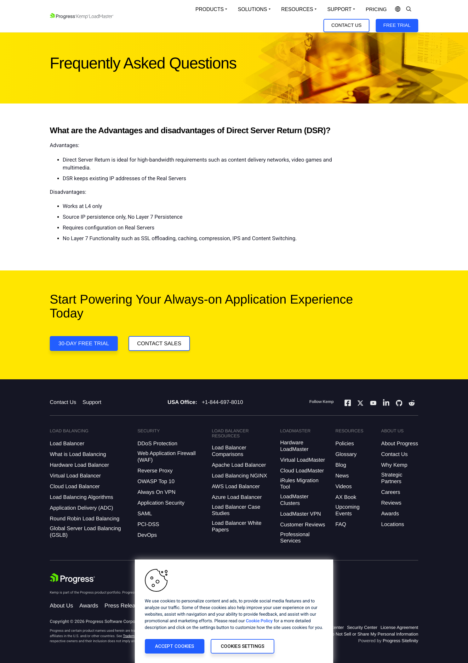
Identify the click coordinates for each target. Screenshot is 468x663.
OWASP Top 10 (155, 481)
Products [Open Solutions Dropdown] (210, 9)
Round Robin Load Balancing (84, 519)
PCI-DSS (148, 524)
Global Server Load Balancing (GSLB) (85, 531)
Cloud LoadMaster (302, 471)
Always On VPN (156, 492)
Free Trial (396, 25)
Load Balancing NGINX (239, 476)
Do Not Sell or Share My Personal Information (373, 633)
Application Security (160, 503)
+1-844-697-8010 (222, 402)
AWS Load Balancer (236, 486)
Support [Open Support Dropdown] (339, 9)
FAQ (340, 524)
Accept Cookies (174, 646)
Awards (390, 514)
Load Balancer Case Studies (236, 510)
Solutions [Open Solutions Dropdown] (252, 9)
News (342, 476)
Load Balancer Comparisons (229, 451)
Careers (390, 492)
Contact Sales (159, 343)
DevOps (147, 535)
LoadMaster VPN (300, 514)
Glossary (346, 454)
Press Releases (124, 605)
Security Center (362, 627)
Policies (344, 444)
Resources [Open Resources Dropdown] (297, 9)
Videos (343, 486)
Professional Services (295, 537)
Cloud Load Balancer (75, 486)
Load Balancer (67, 444)
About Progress (399, 444)
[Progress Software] (72, 578)
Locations (392, 524)
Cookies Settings (242, 646)
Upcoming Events (347, 510)
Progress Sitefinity (400, 640)
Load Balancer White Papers (236, 526)
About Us (61, 605)
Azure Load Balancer (237, 497)
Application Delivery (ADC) (81, 508)
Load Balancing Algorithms (81, 497)
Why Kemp (394, 465)
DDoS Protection (157, 444)
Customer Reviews (302, 525)
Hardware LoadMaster (294, 446)
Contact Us (346, 25)
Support (92, 402)
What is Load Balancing (78, 454)
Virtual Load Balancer (75, 476)
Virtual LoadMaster (302, 460)
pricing (376, 9)
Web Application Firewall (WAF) (166, 456)
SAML (144, 514)
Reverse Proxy (154, 471)
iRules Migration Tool (299, 483)
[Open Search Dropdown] (408, 9)
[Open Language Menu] (397, 9)
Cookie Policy (259, 621)
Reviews (391, 503)
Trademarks (132, 636)
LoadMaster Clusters (294, 500)
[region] (234, 611)
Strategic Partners (391, 478)
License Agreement (399, 627)
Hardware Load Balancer (79, 465)
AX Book (345, 497)
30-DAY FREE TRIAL (84, 343)
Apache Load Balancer (239, 465)
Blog (340, 465)
